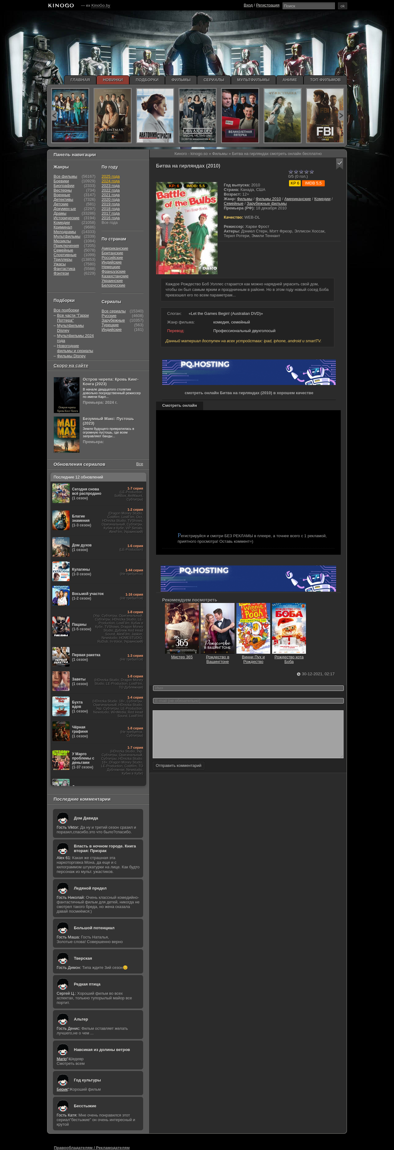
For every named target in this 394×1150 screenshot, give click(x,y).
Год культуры (87, 1080)
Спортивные (65, 254)
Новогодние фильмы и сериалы (75, 348)
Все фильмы (65, 176)
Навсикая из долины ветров (102, 1049)
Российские (112, 257)
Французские (114, 271)
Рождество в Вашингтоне (218, 657)
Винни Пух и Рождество (253, 657)
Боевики (61, 181)
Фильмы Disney (71, 356)
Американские (297, 198)
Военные (62, 194)
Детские (61, 204)
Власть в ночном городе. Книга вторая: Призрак (105, 848)
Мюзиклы (62, 241)
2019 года (111, 204)
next (341, 115)
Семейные (233, 203)
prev (54, 115)
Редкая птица (87, 984)
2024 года (111, 181)
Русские (109, 315)
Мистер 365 (182, 654)
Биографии (64, 185)
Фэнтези (61, 273)
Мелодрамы (65, 231)
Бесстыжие (85, 1106)
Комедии (322, 198)
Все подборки (66, 310)
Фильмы (244, 198)
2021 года (111, 194)
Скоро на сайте (71, 365)
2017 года (111, 213)
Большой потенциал (94, 928)
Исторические (66, 218)
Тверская (83, 958)
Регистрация (267, 5)
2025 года (111, 176)
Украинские (112, 280)
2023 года (111, 185)
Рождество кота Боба (289, 657)
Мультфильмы (67, 236)
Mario (62, 1059)
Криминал (63, 227)
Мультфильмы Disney (70, 328)
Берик (62, 1089)
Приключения (66, 245)
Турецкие (110, 325)
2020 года (111, 199)
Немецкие (111, 266)
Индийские (112, 262)
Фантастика (64, 268)
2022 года (111, 190)
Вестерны (63, 190)
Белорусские (113, 285)
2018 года (111, 208)
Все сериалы (114, 311)
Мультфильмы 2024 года (75, 338)
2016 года (111, 218)
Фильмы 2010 (268, 198)
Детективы (63, 199)
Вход (248, 5)
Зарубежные (113, 320)
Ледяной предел (90, 888)
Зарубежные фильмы (267, 203)
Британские (112, 253)
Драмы (60, 213)
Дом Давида (86, 818)
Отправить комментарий (178, 774)
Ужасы (60, 264)
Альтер (81, 1019)
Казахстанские (115, 276)
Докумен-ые (65, 208)
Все (139, 464)
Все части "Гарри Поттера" (73, 318)
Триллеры (63, 259)
